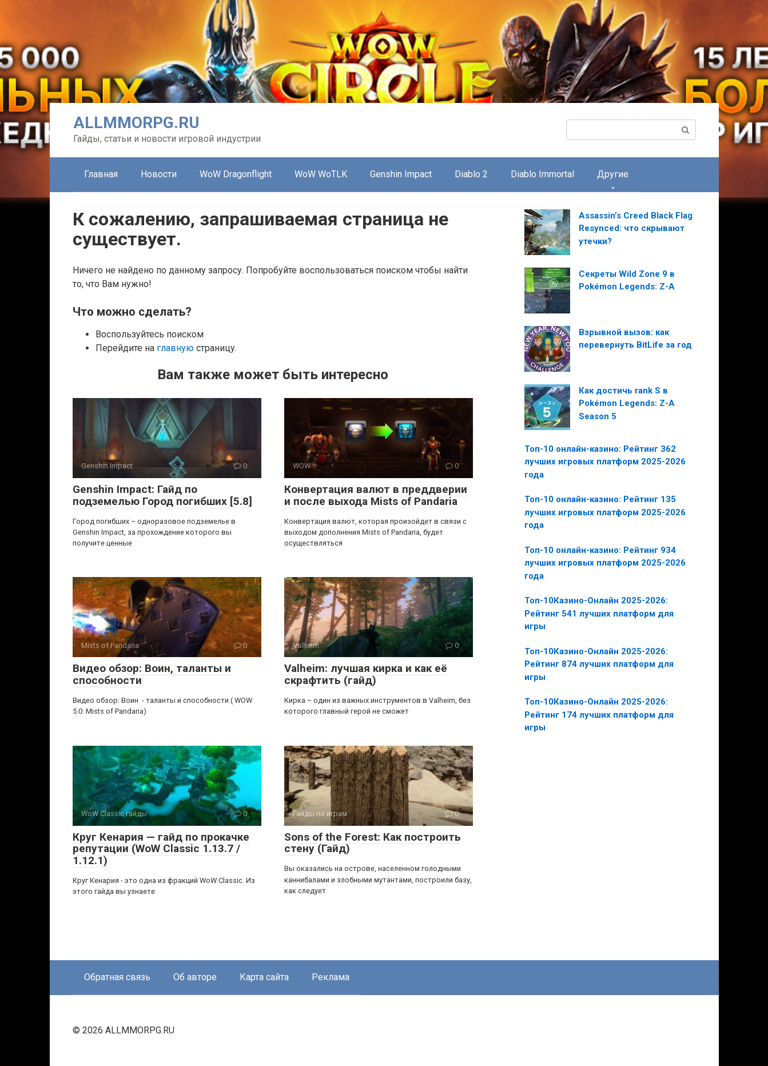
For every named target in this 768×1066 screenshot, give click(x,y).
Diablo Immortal (542, 174)
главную (175, 348)
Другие (612, 174)
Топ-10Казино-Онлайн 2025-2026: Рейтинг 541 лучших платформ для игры (599, 613)
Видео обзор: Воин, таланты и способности (152, 674)
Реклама (330, 977)
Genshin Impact (401, 174)
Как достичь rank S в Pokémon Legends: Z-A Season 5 (627, 403)
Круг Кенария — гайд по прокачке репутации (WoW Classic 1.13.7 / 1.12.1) (161, 849)
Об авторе (195, 977)
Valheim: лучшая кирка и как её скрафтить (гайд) (365, 674)
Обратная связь (117, 977)
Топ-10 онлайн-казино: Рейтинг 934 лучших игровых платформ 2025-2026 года (605, 563)
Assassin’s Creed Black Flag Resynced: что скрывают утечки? (636, 228)
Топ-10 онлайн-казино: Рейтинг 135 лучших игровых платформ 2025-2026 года (605, 512)
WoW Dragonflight (236, 174)
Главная (101, 174)
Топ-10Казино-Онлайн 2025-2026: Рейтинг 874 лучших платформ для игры (599, 664)
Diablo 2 (471, 174)
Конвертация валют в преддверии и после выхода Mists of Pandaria (375, 495)
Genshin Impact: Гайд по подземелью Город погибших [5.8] (162, 495)
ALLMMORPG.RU (136, 122)
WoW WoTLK (321, 174)
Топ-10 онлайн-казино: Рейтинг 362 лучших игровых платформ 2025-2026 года (605, 462)
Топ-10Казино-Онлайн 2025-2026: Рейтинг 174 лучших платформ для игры (599, 715)
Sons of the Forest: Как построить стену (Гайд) (372, 843)
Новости (159, 174)
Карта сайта (264, 977)
